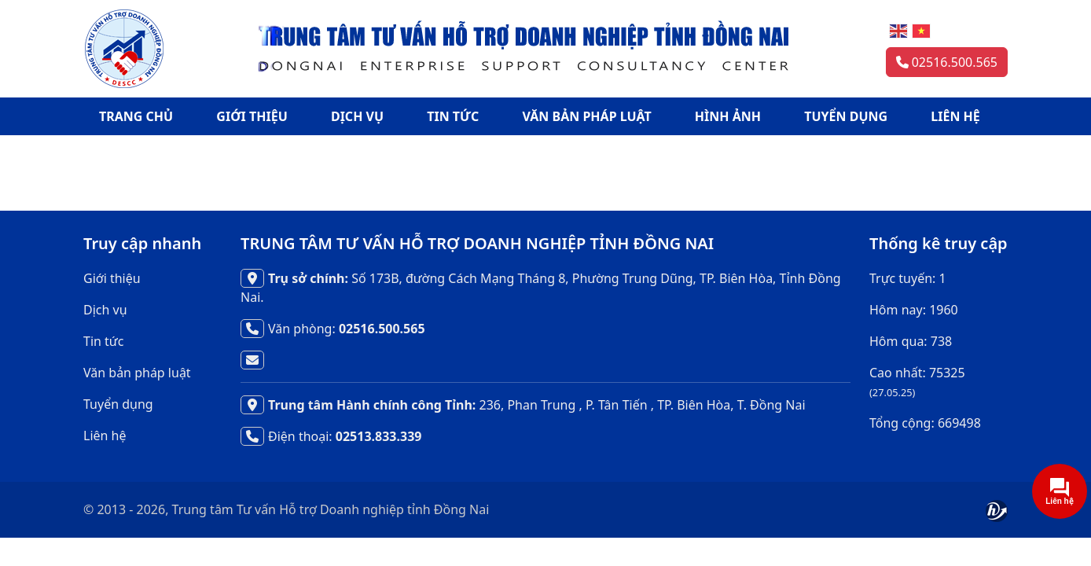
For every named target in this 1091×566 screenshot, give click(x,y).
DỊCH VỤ (357, 116)
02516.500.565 (946, 62)
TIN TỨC (453, 116)
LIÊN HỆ (955, 116)
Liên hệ (105, 435)
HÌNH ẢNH (728, 116)
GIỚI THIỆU (251, 116)
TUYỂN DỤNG (845, 116)
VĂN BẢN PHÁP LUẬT (587, 116)
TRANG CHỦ (136, 116)
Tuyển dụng (118, 404)
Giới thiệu (112, 278)
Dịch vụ (105, 309)
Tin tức (103, 341)
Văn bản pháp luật (137, 372)
